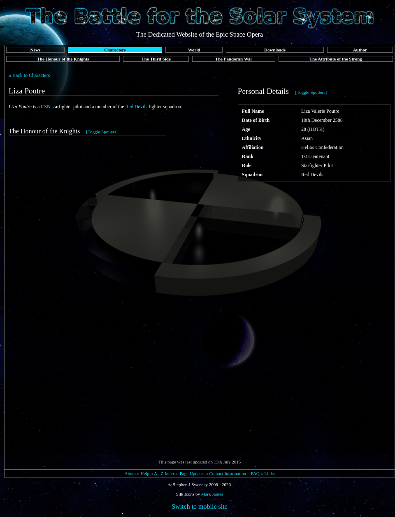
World (194, 49)
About (130, 473)
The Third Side (156, 58)
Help (145, 473)
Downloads (275, 49)
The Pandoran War (234, 58)
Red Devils (136, 106)
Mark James (212, 493)
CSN (45, 106)
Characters (115, 49)
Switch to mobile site (200, 506)
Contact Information (227, 473)
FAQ (255, 473)
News (35, 49)
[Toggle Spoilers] (311, 92)
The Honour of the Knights (63, 58)
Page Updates (192, 473)
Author (360, 49)
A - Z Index (164, 473)
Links (269, 473)
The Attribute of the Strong (335, 58)
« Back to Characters (29, 75)
